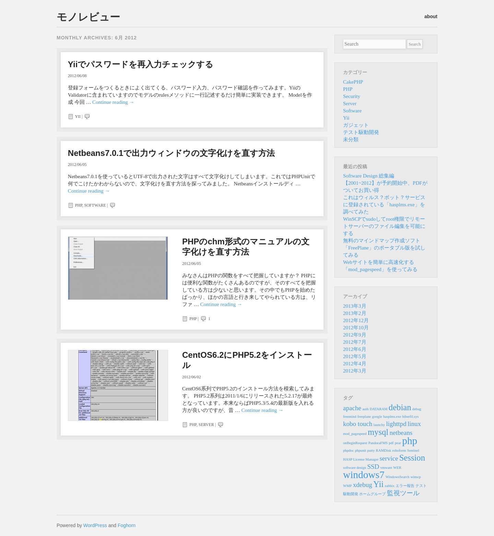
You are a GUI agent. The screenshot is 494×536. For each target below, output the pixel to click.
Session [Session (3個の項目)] (412, 457)
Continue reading (113, 102)
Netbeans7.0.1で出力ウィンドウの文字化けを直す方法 (171, 153)
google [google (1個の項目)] (377, 416)
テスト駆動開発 (361, 132)
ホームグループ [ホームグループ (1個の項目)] (372, 494)
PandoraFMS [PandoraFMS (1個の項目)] (378, 443)
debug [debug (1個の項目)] (416, 409)
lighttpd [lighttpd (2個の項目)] (396, 423)
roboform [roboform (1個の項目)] (399, 450)
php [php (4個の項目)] (409, 440)
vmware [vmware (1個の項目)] (386, 468)
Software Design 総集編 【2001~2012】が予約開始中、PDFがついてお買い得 (385, 183)
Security (351, 96)
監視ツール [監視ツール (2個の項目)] (403, 493)
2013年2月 (354, 313)
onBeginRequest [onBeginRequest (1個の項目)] (355, 443)
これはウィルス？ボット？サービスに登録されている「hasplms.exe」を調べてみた (384, 205)
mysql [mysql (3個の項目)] (378, 432)
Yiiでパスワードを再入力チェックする (140, 64)
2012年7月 (354, 342)
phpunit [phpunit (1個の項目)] (360, 450)
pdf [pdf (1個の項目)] (391, 443)
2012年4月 (354, 363)
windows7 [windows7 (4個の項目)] (364, 474)
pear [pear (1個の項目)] (398, 443)
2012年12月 (356, 320)
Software (95, 205)
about (430, 16)
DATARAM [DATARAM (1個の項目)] (379, 409)
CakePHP (353, 82)
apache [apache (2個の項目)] (352, 408)
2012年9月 (354, 335)
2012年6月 (354, 349)
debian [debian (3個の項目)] (400, 407)
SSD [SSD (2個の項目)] (373, 466)
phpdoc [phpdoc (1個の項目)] (348, 450)
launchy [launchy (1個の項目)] (379, 425)
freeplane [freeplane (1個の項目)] (364, 416)
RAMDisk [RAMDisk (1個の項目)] (383, 450)
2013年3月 (354, 306)
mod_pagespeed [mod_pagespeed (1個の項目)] (355, 434)
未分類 (350, 139)
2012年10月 (356, 327)
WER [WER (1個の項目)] (397, 468)
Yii (78, 116)
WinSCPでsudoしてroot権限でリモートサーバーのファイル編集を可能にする (384, 226)
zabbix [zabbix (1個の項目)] (389, 486)
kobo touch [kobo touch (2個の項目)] (357, 423)
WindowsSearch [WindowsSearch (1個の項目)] (397, 477)
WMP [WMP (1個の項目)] (347, 486)
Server (206, 424)
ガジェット (356, 125)
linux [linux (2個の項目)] (414, 423)
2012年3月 (354, 371)
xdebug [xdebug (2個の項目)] (362, 484)
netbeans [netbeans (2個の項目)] (400, 432)
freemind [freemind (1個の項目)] (349, 416)
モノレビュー (88, 17)
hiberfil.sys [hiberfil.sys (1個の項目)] (410, 416)
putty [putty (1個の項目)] (371, 450)
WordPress (95, 525)
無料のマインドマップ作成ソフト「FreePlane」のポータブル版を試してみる (384, 248)
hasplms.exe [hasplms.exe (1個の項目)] (392, 416)
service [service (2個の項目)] (388, 458)
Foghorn (127, 525)
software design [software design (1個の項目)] (354, 468)
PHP (78, 205)
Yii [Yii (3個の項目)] (378, 484)
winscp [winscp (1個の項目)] (416, 477)
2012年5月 (354, 356)
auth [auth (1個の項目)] (365, 409)
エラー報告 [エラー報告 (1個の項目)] (405, 486)
